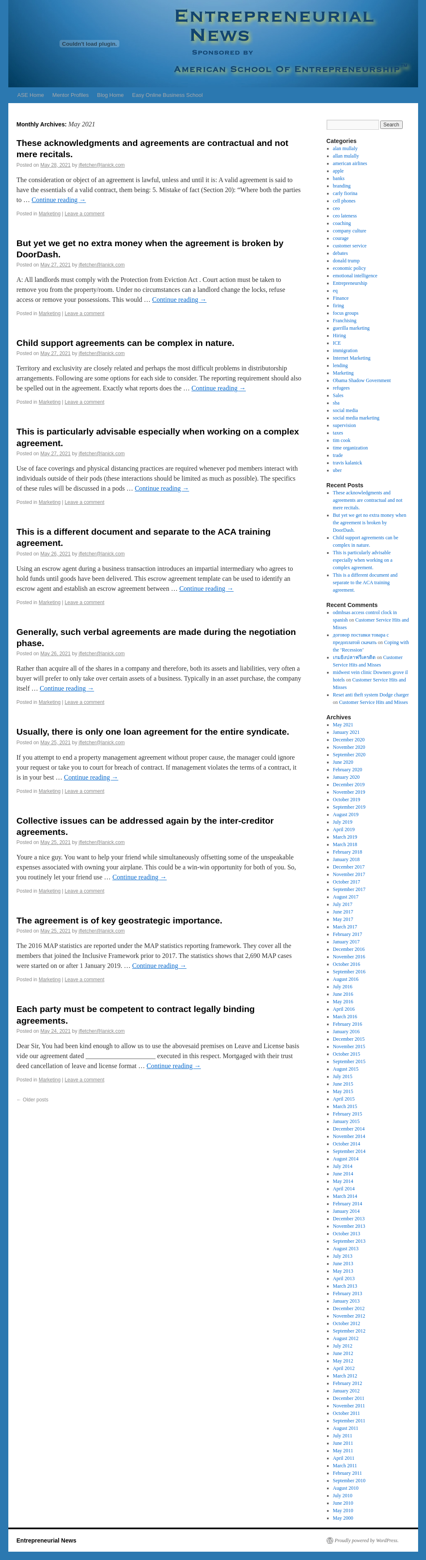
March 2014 (345, 1196)
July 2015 (342, 1076)
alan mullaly (345, 148)
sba (336, 403)
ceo (336, 208)
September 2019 (349, 807)
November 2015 (349, 1046)
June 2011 (343, 1443)
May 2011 (343, 1451)
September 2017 (349, 889)
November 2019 (349, 792)
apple (338, 171)
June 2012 (343, 1353)
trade (338, 455)
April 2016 (343, 1009)
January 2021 (346, 732)
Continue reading (59, 199)
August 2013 (346, 1248)
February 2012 (347, 1383)
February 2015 (347, 1114)
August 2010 (346, 1488)
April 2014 (343, 1189)
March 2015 (345, 1106)
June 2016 (343, 994)
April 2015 (343, 1099)
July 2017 (342, 904)
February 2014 (347, 1204)
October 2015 (346, 1054)
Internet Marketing (351, 358)
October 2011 (346, 1413)
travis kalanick (347, 463)
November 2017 (349, 874)
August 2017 (346, 897)
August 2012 (346, 1338)
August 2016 (346, 979)
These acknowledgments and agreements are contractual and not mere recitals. (367, 500)
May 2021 (343, 725)
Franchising (345, 320)
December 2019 (348, 784)
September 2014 (349, 1151)
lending (340, 365)
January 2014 (346, 1211)
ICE (337, 343)
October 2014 (346, 1144)
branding (342, 186)
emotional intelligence (355, 276)
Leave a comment (84, 214)
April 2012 (343, 1368)
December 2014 (348, 1129)
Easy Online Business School (167, 95)
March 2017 (345, 927)
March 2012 (345, 1376)
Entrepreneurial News (47, 1540)
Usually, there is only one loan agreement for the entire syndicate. (153, 731)
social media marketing (356, 418)
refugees (341, 388)
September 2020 (349, 755)
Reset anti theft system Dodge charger (371, 695)
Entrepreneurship (350, 283)
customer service (350, 246)
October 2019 (346, 799)
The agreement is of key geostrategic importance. (120, 920)
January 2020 (346, 777)
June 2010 (343, 1503)
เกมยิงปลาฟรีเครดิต (354, 657)
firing (338, 306)
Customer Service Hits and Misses (373, 702)
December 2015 (348, 1039)
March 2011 (345, 1466)
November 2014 (349, 1136)
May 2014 (343, 1181)
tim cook (341, 440)
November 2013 (349, 1226)
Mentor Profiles (70, 95)
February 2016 (347, 1024)
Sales (338, 395)
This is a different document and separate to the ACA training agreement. (365, 582)
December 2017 (348, 867)
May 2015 (343, 1091)
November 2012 (349, 1316)
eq (335, 291)
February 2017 (347, 934)
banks (338, 178)
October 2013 (346, 1234)
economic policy (349, 268)
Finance (341, 298)
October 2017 (346, 882)
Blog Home (110, 95)
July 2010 (342, 1495)
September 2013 (349, 1241)
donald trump (346, 261)
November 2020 (349, 747)
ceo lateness (345, 216)
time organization (350, 448)
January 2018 (346, 859)
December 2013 (348, 1219)
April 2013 (343, 1278)
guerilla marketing (351, 328)
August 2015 (346, 1069)
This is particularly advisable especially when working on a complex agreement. (362, 560)
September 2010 (349, 1480)
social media (345, 410)
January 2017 (346, 942)
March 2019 (345, 837)
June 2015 (343, 1084)
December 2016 (348, 949)
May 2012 (343, 1361)
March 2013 (345, 1286)
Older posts (33, 1100)
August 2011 (345, 1428)
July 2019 (342, 822)
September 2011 (349, 1421)
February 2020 (347, 770)
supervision (344, 425)
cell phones (344, 201)
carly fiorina (345, 193)
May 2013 (343, 1271)
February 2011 (347, 1473)
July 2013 (342, 1256)
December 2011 (348, 1398)
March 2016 (345, 1016)
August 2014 (346, 1159)
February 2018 (347, 852)
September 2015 (349, 1061)
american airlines (350, 163)
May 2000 (343, 1518)
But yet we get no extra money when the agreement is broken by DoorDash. (369, 522)
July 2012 (342, 1346)
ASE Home (30, 95)
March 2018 (345, 844)
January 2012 (346, 1391)
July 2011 (342, 1436)
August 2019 (346, 814)
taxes (338, 433)
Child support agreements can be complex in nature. (126, 343)
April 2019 (343, 829)
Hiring (339, 335)
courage (341, 238)
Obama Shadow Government (362, 380)
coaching (342, 223)
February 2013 (347, 1293)
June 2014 (343, 1174)
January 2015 (346, 1121)
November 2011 (349, 1406)
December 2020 (348, 740)
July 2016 (342, 987)
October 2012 (346, 1323)
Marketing (50, 214)
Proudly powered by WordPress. (367, 1540)
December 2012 (348, 1308)
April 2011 (343, 1458)
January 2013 (346, 1301)
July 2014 (342, 1166)
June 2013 (343, 1263)
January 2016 (346, 1031)
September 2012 (349, 1331)
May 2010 (343, 1510)
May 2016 (343, 1002)
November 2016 (349, 957)
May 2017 (343, 919)
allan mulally (346, 156)
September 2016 (349, 972)
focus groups (346, 313)
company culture (349, 231)
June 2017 (343, 912)
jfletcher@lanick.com (102, 165)
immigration (345, 350)
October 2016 (346, 964)
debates (340, 253)
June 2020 (343, 762)
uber (337, 470)
